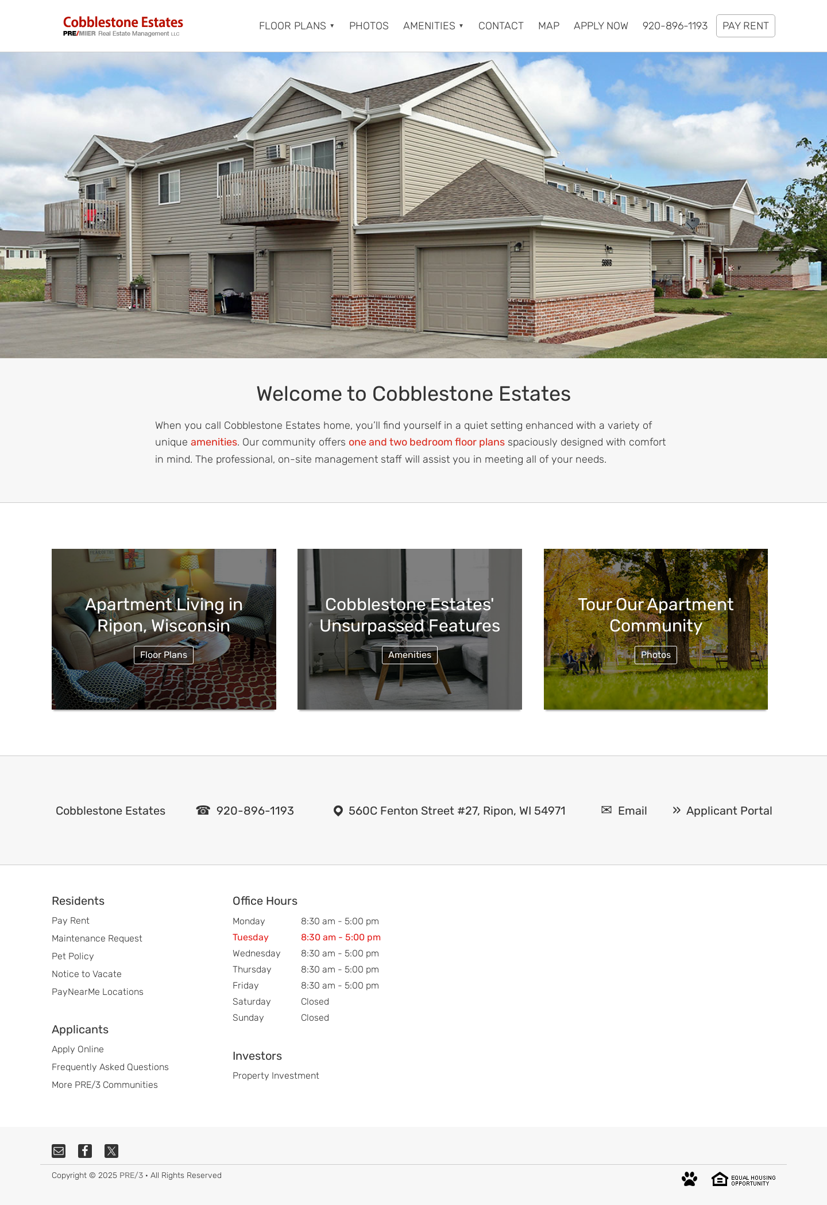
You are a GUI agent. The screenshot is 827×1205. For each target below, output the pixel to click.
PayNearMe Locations (98, 991)
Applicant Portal (729, 810)
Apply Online (78, 1049)
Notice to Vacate (87, 973)
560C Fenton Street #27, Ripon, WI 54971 (457, 810)
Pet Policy (73, 956)
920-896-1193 (255, 810)
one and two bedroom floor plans (427, 442)
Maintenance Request (97, 938)
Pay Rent (71, 920)
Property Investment (276, 1075)
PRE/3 (131, 1175)
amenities (214, 442)
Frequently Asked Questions (110, 1066)
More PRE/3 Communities (105, 1084)
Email (632, 810)
